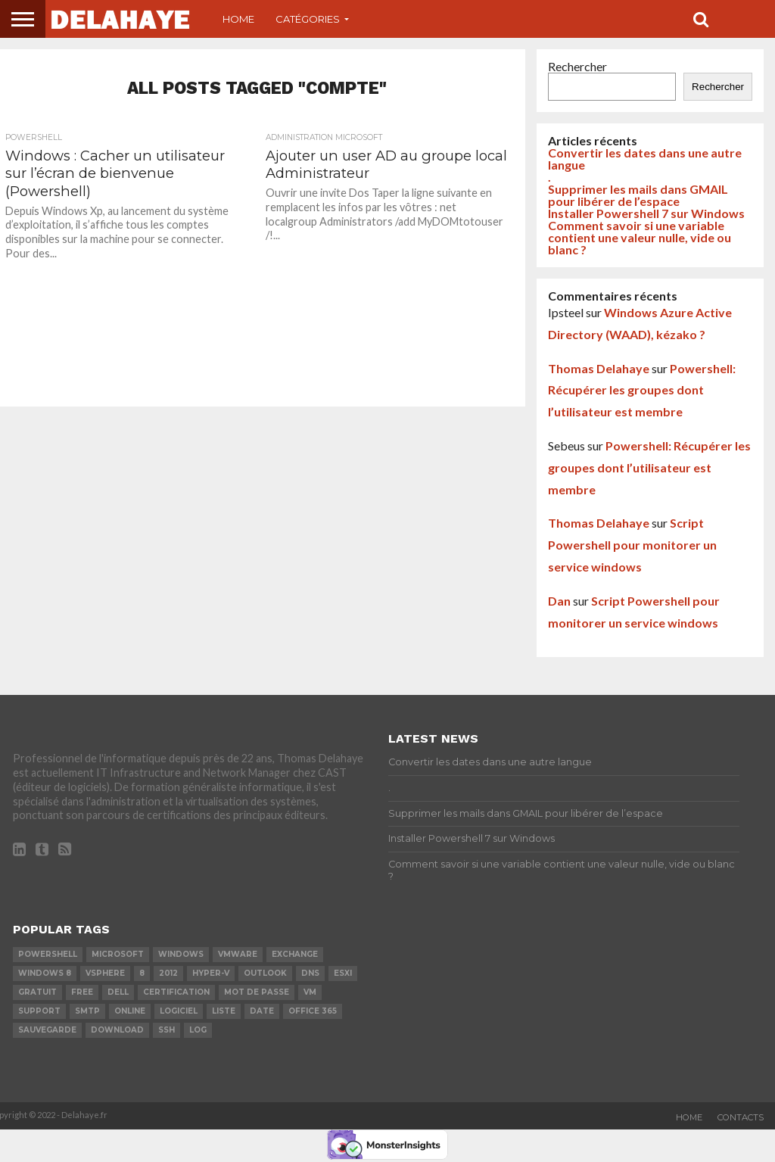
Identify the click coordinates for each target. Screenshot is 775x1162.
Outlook (265, 973)
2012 (168, 973)
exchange (295, 954)
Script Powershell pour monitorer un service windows (632, 545)
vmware (237, 954)
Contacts (740, 1117)
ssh (166, 1030)
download (117, 1030)
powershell (47, 954)
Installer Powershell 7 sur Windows (646, 213)
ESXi (343, 973)
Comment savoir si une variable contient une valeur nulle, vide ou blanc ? (639, 237)
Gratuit (37, 992)
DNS (310, 973)
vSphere (105, 973)
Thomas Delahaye (598, 368)
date (262, 1011)
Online (129, 1011)
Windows (181, 954)
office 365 (312, 1011)
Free (82, 992)
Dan (559, 600)
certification (176, 992)
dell (118, 992)
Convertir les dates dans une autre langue (645, 158)
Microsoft (118, 954)
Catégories (307, 19)
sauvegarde (47, 1030)
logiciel (179, 1011)
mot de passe (256, 992)
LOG (198, 1030)
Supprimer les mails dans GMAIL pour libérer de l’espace (638, 195)
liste (223, 1011)
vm (309, 992)
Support (39, 1011)
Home (238, 19)
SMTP (87, 1011)
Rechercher (577, 66)
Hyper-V (210, 973)
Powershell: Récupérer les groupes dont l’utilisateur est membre (642, 390)
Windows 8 (44, 973)
